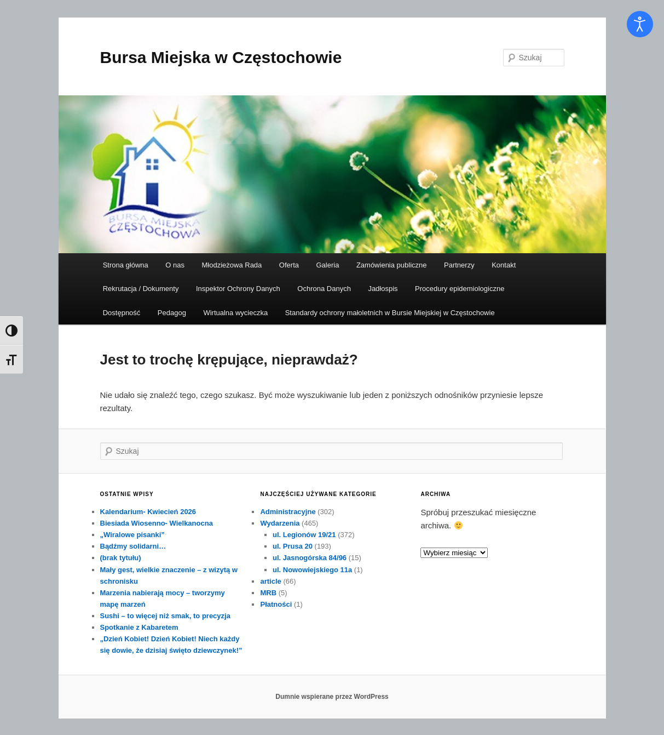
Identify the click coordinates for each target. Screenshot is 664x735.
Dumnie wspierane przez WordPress (332, 696)
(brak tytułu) (120, 558)
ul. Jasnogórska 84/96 (310, 558)
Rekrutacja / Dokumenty (141, 288)
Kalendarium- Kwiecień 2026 (148, 512)
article (270, 581)
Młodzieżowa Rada (232, 265)
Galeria (327, 265)
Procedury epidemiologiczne (459, 288)
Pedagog (172, 313)
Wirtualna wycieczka (235, 313)
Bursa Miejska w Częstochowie (221, 57)
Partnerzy (459, 265)
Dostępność (122, 313)
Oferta (289, 265)
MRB (268, 593)
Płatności (276, 604)
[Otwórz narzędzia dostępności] (640, 24)
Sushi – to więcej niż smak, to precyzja (165, 616)
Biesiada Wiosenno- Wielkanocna (156, 523)
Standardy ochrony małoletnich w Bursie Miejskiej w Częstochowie (390, 313)
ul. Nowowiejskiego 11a (312, 570)
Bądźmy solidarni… (133, 546)
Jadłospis (382, 288)
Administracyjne (287, 512)
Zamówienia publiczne (391, 265)
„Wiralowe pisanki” (132, 535)
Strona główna (125, 265)
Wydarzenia (279, 523)
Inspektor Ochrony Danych (238, 288)
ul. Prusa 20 (293, 546)
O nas (174, 265)
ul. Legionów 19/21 (304, 535)
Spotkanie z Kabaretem (139, 627)
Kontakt (504, 265)
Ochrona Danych (324, 288)
